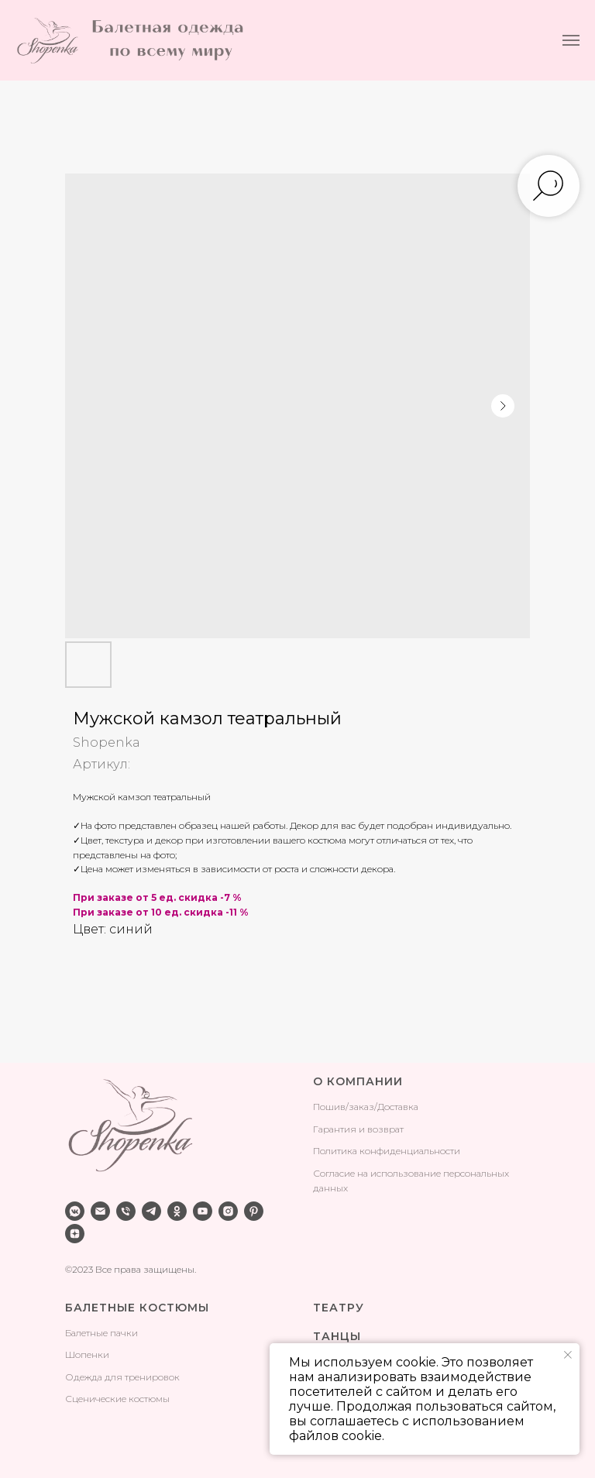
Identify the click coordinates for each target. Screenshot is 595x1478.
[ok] (177, 1211)
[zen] (74, 1233)
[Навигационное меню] (571, 40)
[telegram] (151, 1211)
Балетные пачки (101, 1333)
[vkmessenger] (74, 1211)
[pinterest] (253, 1211)
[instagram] (228, 1211)
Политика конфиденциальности (386, 1151)
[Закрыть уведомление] (568, 1355)
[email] (100, 1211)
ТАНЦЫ (337, 1336)
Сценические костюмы (117, 1398)
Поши (326, 1106)
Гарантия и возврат (358, 1129)
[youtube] (202, 1211)
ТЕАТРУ (338, 1308)
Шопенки (87, 1354)
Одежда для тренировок (122, 1377)
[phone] (126, 1211)
